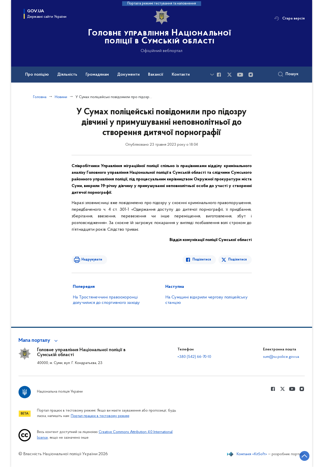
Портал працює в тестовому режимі (100, 416)
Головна (39, 97)
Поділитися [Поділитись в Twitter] (237, 259)
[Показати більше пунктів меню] (212, 75)
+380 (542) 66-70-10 (194, 357)
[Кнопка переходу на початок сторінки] (304, 456)
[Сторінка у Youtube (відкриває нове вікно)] (240, 75)
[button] (39, 341)
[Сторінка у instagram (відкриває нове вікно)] (251, 75)
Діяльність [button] (67, 74)
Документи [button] (128, 74)
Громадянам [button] (97, 74)
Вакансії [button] (155, 74)
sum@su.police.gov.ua (281, 357)
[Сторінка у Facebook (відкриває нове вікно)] (219, 75)
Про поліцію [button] (37, 74)
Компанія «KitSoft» (252, 454)
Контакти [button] (181, 74)
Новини (61, 97)
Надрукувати (91, 259)
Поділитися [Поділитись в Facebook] (201, 259)
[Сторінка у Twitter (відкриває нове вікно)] (229, 75)
